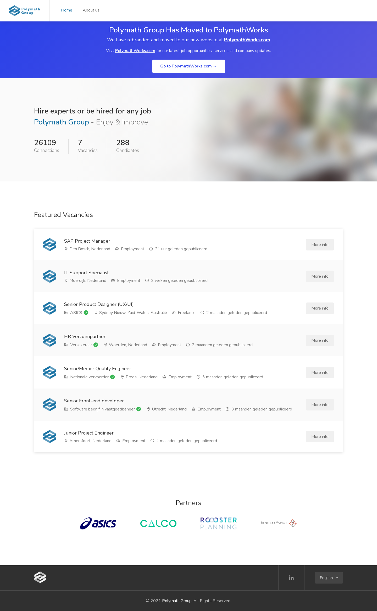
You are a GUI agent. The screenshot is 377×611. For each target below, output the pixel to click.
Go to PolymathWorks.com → (188, 66)
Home (66, 10)
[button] (329, 578)
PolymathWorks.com (247, 40)
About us (91, 10)
